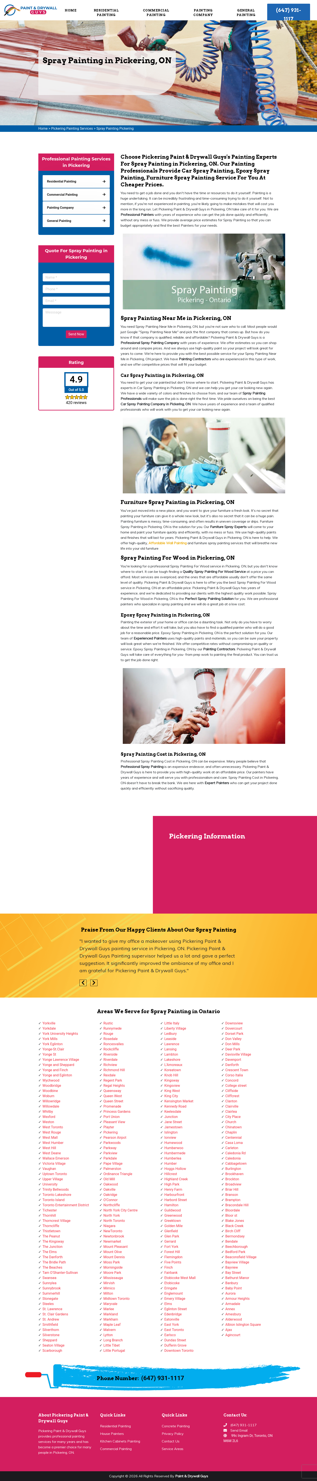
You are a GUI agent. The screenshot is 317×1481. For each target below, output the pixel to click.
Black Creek (234, 1226)
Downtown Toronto (179, 1351)
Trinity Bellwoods (55, 1189)
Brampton (233, 1200)
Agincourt (233, 1335)
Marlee (109, 1309)
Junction (171, 1117)
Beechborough (236, 1247)
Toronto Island (53, 1200)
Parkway (110, 1148)
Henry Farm (173, 1189)
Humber (170, 1163)
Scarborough (52, 1351)
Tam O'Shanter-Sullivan (60, 1273)
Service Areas (172, 1449)
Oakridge (110, 1195)
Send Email (238, 1430)
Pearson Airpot (115, 1137)
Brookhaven (234, 1174)
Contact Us (171, 1441)
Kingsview (172, 1086)
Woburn (48, 1096)
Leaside (170, 1039)
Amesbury (233, 1314)
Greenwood (173, 1215)
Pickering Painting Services (72, 128)
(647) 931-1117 (288, 14)
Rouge (108, 1034)
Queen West (113, 1096)
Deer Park (232, 1049)
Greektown (172, 1221)
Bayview (231, 1267)
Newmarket (112, 1241)
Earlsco (170, 1335)
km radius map (77, 864)
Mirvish (109, 1283)
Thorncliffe (50, 1226)
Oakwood (111, 1184)
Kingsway (171, 1080)
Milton (108, 1293)
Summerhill (51, 1293)
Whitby (47, 1112)
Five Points (172, 1262)
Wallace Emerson (55, 1158)
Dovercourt (233, 1028)
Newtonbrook (114, 1236)
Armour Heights (237, 1299)
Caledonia (233, 1158)
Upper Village (52, 1179)
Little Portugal (114, 1351)
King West (172, 1091)
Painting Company (203, 13)
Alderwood (233, 1319)
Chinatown (233, 1127)
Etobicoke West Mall (180, 1278)
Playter (109, 1127)
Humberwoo (173, 1148)
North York (112, 1215)
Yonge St (49, 1054)
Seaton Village (53, 1345)
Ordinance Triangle (118, 1174)
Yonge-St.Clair (53, 1049)
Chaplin (231, 1132)
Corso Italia (234, 1075)
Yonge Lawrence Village (60, 1060)
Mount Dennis (114, 1257)
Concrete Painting (176, 1426)
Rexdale (110, 1075)
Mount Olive (113, 1252)
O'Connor (111, 1200)
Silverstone (51, 1335)
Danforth (232, 1065)
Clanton (231, 1101)
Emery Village (174, 1299)
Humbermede (174, 1153)
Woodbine (50, 1091)
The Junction (52, 1247)
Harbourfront (174, 1195)
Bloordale (232, 1210)
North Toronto (114, 1221)
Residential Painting (106, 13)
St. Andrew (50, 1319)
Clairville (231, 1106)
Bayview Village (237, 1262)
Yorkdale (49, 1028)
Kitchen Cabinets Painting (120, 1441)
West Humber (52, 1143)
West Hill (49, 1148)
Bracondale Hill (237, 1205)
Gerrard (170, 1241)
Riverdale (111, 1060)
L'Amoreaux (173, 1065)
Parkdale (110, 1158)
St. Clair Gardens (55, 1314)
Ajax (228, 1330)
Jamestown (173, 1127)
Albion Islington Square (243, 1325)
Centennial (233, 1137)
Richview (110, 1065)
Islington (171, 1132)
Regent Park (113, 1080)
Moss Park (112, 1262)
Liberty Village (175, 1028)
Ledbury (170, 1034)
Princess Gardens (117, 1112)
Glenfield (171, 1231)
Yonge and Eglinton (57, 1075)
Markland (111, 1314)
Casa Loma (234, 1143)
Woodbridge (51, 1086)
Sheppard (49, 1340)
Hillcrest (170, 1174)
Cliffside (231, 1091)
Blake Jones (234, 1221)
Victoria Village (54, 1163)
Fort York (171, 1247)
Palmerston (112, 1169)
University (50, 1184)
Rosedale (111, 1039)
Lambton (171, 1054)
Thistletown (51, 1231)
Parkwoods (112, 1143)
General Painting (246, 13)
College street (236, 1086)
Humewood (173, 1143)
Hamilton (171, 1205)
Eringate (170, 1288)
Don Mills (232, 1044)
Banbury (231, 1283)
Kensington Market (178, 1101)
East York (171, 1325)
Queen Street (113, 1101)
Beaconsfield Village (241, 1257)
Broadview (233, 1184)
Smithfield (50, 1325)
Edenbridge (173, 1314)
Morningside (113, 1267)
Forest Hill (172, 1252)
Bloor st (231, 1215)
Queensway (112, 1091)
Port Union (112, 1117)
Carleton (231, 1148)
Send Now (76, 334)
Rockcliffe (111, 1049)
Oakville (110, 1189)
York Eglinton (52, 1044)
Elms (168, 1304)
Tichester (49, 1210)
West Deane (51, 1153)
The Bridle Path (54, 1262)
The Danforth (52, 1257)
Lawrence (171, 1044)
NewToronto (113, 1231)
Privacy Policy (173, 1433)
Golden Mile (173, 1226)
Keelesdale (172, 1112)
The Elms (49, 1252)
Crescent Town (236, 1070)
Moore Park (112, 1273)
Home (70, 10)
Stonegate (50, 1299)
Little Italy (171, 1023)
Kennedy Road (175, 1106)
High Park (171, 1184)
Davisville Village (238, 1054)
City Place (233, 1117)
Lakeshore (172, 1060)
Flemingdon (173, 1257)
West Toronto (52, 1127)
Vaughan (49, 1169)
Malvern (110, 1330)
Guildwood (172, 1210)
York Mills (50, 1039)
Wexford (48, 1117)
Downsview (234, 1023)
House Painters (112, 1433)
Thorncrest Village (56, 1221)
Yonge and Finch (55, 1070)
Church (230, 1122)
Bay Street (233, 1273)
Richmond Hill (114, 1070)
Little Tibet (112, 1345)
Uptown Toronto (54, 1174)
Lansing (170, 1049)
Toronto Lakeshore (56, 1195)
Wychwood (50, 1080)
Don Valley (233, 1039)
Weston (48, 1122)
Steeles (48, 1304)
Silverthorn (50, 1330)
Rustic (108, 1023)
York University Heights (60, 1034)
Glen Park (171, 1236)
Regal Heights (114, 1086)
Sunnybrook (51, 1288)
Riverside (111, 1054)
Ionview (170, 1137)
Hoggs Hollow (175, 1169)
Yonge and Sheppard (58, 1065)
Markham (111, 1319)
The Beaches (52, 1267)
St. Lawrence (52, 1309)
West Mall (50, 1137)
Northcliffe (112, 1205)
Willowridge (51, 1101)
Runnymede (113, 1028)
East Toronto (174, 1330)
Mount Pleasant (116, 1247)
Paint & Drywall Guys (191, 1476)
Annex (230, 1309)
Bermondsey (235, 1236)
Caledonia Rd (235, 1153)
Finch (168, 1267)
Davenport (233, 1060)
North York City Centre (121, 1210)
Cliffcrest (232, 1096)
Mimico (109, 1288)
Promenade (112, 1106)
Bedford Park (235, 1252)
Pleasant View (114, 1122)
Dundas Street (175, 1340)
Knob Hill (171, 1075)
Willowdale (50, 1106)
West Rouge (51, 1132)
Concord (231, 1080)
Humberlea (172, 1158)
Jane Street (173, 1122)
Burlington (233, 1169)
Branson (231, 1195)
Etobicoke (172, 1283)
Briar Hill (231, 1189)
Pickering (111, 1132)
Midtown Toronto (117, 1299)
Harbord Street (175, 1200)
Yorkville (48, 1023)
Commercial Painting (156, 13)
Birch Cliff (233, 1231)
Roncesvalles (114, 1044)
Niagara (110, 1226)
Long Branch (113, 1340)
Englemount (173, 1293)
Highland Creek (176, 1179)
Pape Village (113, 1163)
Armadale (232, 1304)
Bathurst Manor (237, 1278)
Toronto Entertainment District (65, 1205)
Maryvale (111, 1304)
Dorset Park (234, 1034)
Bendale (231, 1241)
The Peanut (51, 1236)
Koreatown (172, 1070)
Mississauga (113, 1278)
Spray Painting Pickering (115, 128)
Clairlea (231, 1112)
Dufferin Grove (175, 1345)
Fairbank (171, 1273)
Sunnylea (49, 1283)
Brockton (232, 1179)
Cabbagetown (236, 1163)
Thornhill (49, 1215)
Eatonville (171, 1319)
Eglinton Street (175, 1309)
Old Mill (109, 1179)
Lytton (108, 1335)
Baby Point (233, 1288)
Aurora (230, 1293)
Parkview (110, 1153)
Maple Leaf (112, 1325)
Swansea (49, 1278)
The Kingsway (53, 1241)
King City (171, 1096)
